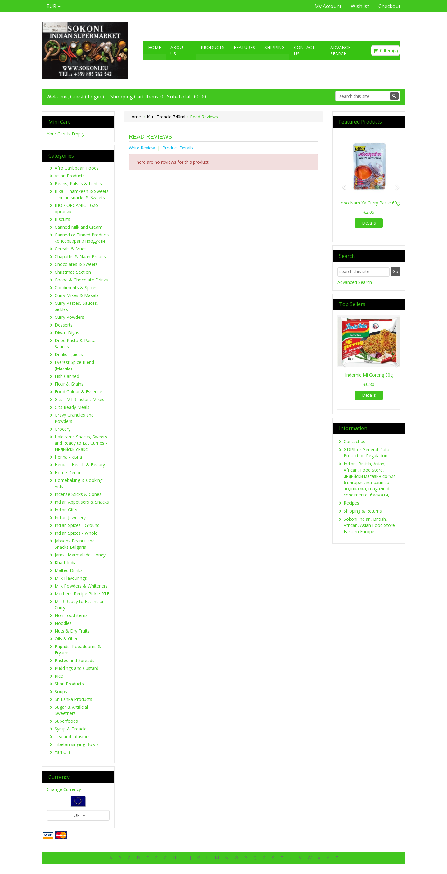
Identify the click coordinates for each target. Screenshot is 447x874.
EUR (78, 815)
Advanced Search (354, 282)
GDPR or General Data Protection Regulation (366, 452)
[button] (342, 184)
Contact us (304, 50)
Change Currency (64, 789)
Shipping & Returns (363, 511)
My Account (327, 6)
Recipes (351, 503)
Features (244, 47)
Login (94, 96)
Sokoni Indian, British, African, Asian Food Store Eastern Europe (369, 525)
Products (212, 47)
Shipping (274, 47)
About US (178, 50)
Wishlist (360, 6)
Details (369, 223)
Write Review (142, 148)
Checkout (389, 6)
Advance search (340, 50)
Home (154, 47)
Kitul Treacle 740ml (166, 117)
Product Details (177, 148)
